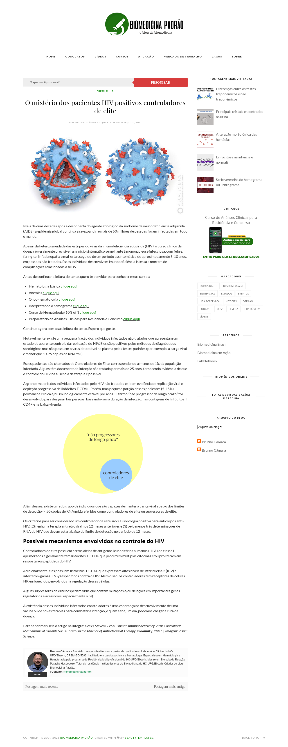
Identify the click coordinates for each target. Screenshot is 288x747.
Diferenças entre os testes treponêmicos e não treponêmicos (236, 94)
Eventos (243, 293)
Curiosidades (208, 286)
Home (51, 56)
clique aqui (69, 286)
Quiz (220, 309)
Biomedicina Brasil (211, 344)
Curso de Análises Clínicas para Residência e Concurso (231, 220)
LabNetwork (207, 361)
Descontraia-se (233, 286)
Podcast (205, 309)
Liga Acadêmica (210, 301)
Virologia (105, 91)
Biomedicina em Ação (214, 352)
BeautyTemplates (139, 737)
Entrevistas (207, 293)
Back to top (253, 737)
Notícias (231, 301)
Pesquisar (160, 82)
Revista (233, 309)
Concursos (75, 56)
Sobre (237, 56)
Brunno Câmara (214, 442)
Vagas (217, 56)
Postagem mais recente (41, 686)
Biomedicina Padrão (76, 737)
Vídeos (100, 56)
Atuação (146, 56)
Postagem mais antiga (169, 686)
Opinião (248, 301)
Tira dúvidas (252, 309)
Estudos (226, 293)
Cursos (122, 56)
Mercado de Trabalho (183, 56)
